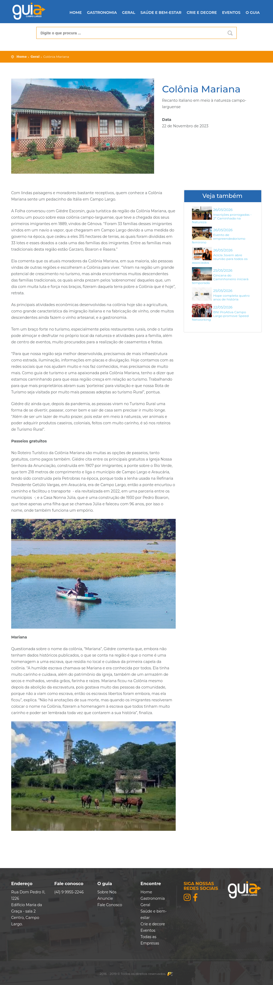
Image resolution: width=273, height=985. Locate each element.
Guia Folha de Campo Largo (28, 11)
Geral (128, 12)
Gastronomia (102, 12)
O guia (253, 12)
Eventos (231, 12)
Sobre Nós (106, 892)
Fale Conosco (109, 904)
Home (76, 12)
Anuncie (105, 898)
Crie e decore (202, 12)
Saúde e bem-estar (161, 12)
